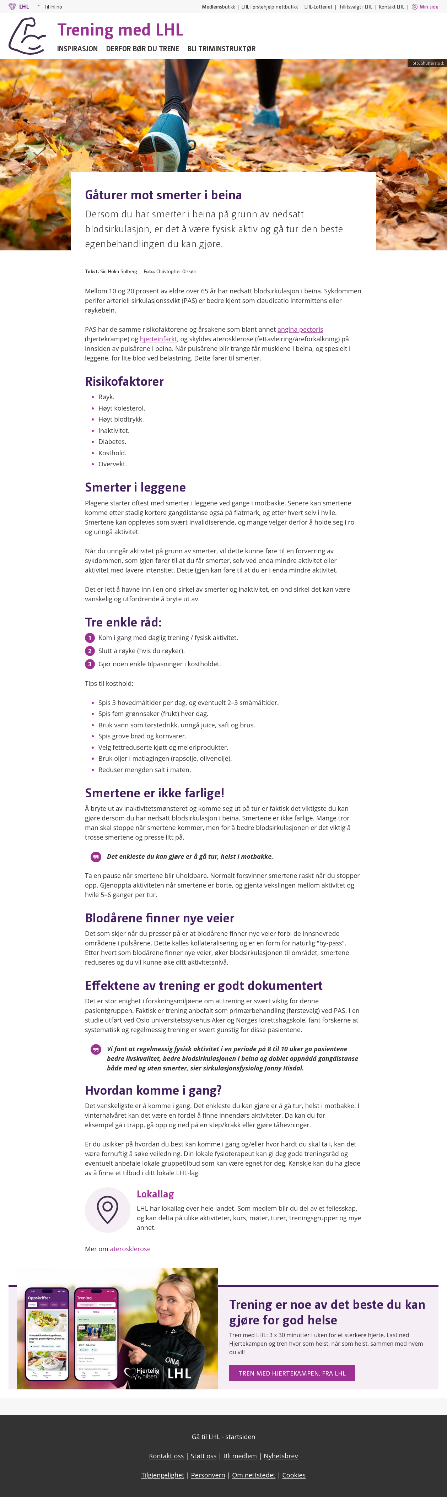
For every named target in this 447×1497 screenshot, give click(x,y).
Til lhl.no (49, 6)
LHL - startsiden (232, 1436)
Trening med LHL (120, 28)
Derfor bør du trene (142, 48)
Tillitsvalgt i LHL (355, 6)
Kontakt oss (166, 1456)
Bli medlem (240, 1456)
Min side (424, 6)
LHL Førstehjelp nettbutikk (270, 6)
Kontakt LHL (391, 6)
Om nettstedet (253, 1475)
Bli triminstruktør (222, 48)
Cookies (294, 1475)
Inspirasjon (77, 48)
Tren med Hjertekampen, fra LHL (292, 1373)
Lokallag (155, 1193)
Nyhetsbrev (281, 1456)
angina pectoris (300, 329)
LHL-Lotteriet (318, 6)
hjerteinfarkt (158, 339)
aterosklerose (130, 1248)
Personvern (208, 1475)
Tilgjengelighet (162, 1475)
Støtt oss (204, 1456)
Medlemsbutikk (218, 6)
